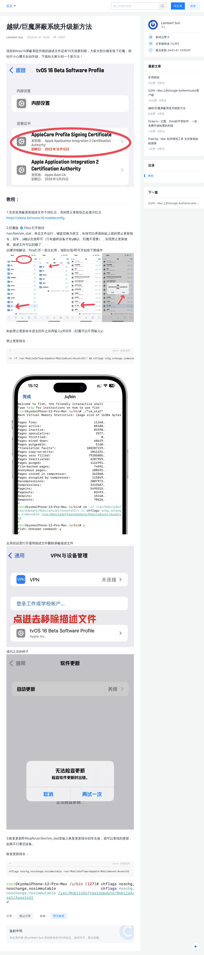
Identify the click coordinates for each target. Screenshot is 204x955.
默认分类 (25, 916)
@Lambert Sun (34, 937)
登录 (193, 6)
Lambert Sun (14, 37)
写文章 (178, 6)
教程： (152, 176)
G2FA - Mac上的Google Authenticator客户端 (174, 203)
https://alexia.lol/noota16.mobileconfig (35, 218)
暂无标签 (58, 916)
